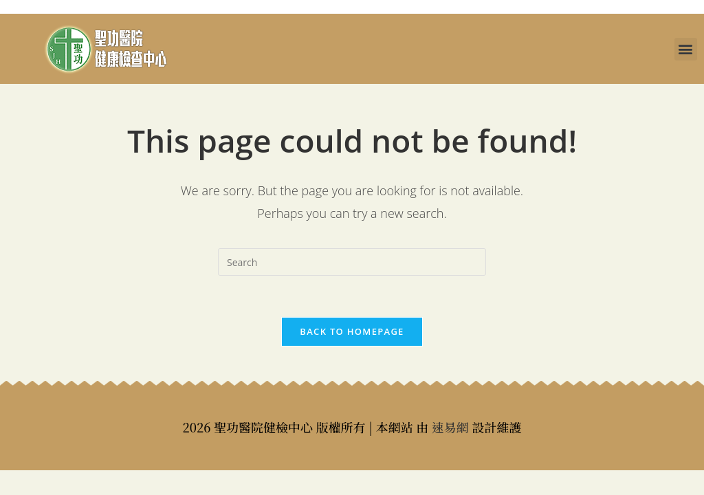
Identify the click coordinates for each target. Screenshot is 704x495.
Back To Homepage (352, 331)
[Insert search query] (352, 262)
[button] (685, 49)
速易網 (450, 427)
